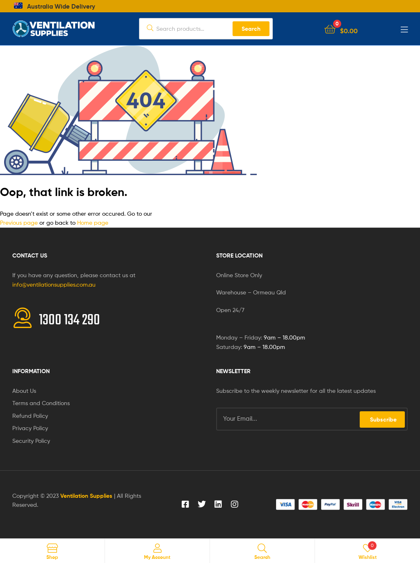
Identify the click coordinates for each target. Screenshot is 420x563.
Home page (92, 222)
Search (251, 28)
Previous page (19, 222)
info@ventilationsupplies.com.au (54, 284)
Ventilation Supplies (87, 495)
